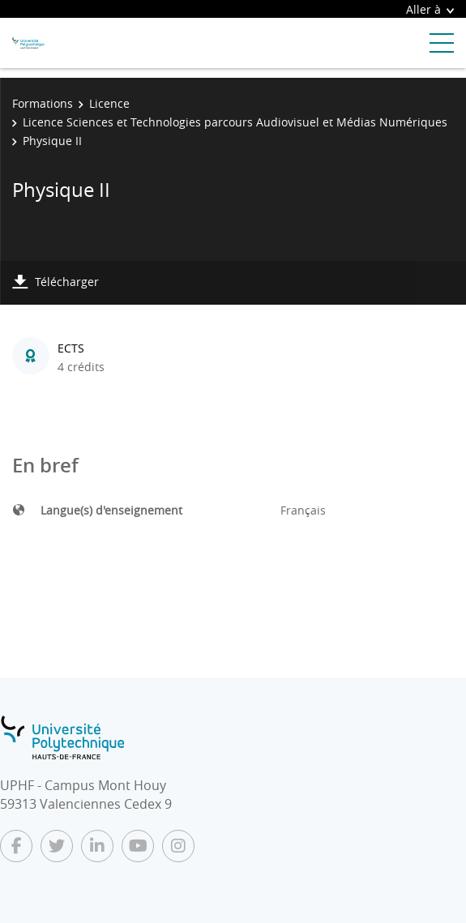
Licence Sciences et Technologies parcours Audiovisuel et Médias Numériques (235, 122)
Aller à (430, 9)
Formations (42, 103)
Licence (109, 103)
